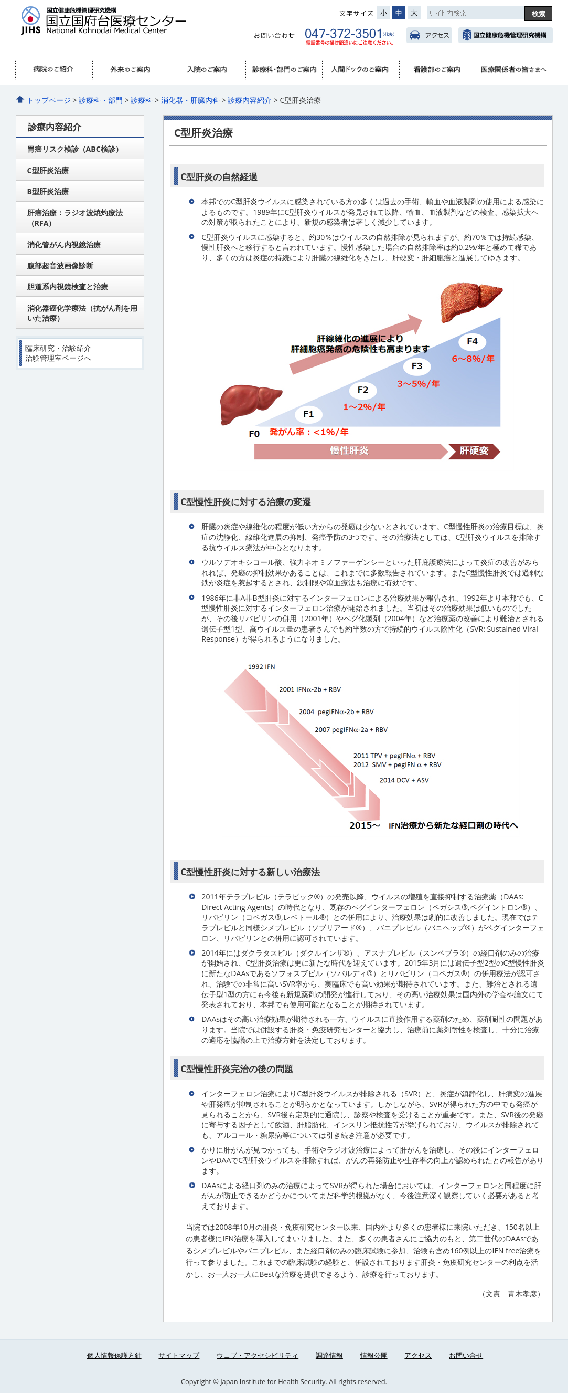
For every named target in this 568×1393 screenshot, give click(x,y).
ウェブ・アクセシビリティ (257, 1355)
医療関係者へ (514, 70)
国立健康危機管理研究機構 (505, 35)
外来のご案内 (130, 70)
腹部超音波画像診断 (60, 265)
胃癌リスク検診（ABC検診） (75, 149)
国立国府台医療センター (123, 26)
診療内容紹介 (250, 100)
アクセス (429, 35)
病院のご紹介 (54, 70)
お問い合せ (466, 1355)
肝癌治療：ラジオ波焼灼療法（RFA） (75, 217)
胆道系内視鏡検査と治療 (67, 286)
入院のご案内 (207, 70)
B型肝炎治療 (48, 191)
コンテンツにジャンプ (0, 0)
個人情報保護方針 (114, 1355)
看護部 (437, 70)
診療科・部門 (283, 70)
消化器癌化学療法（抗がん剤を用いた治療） (82, 313)
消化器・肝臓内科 (190, 100)
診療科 (142, 100)
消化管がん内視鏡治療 (64, 244)
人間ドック (360, 70)
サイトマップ (178, 1355)
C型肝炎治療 (48, 170)
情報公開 (374, 1355)
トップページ (49, 100)
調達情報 (329, 1355)
